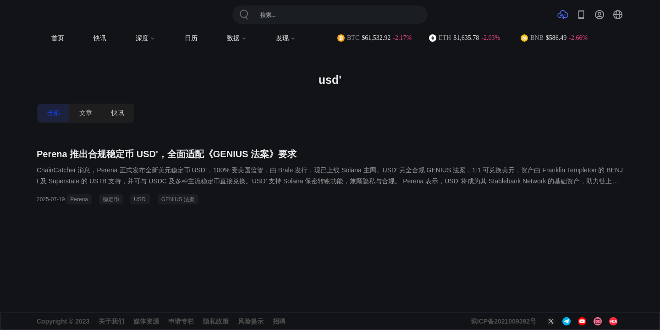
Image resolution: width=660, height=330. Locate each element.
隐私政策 (216, 321)
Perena (79, 199)
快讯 (100, 38)
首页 (57, 38)
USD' (140, 199)
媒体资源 (146, 321)
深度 (145, 38)
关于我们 (111, 321)
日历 (191, 38)
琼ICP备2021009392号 (503, 321)
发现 (286, 38)
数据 (237, 38)
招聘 (279, 321)
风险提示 (251, 321)
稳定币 (111, 199)
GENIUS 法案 (178, 199)
